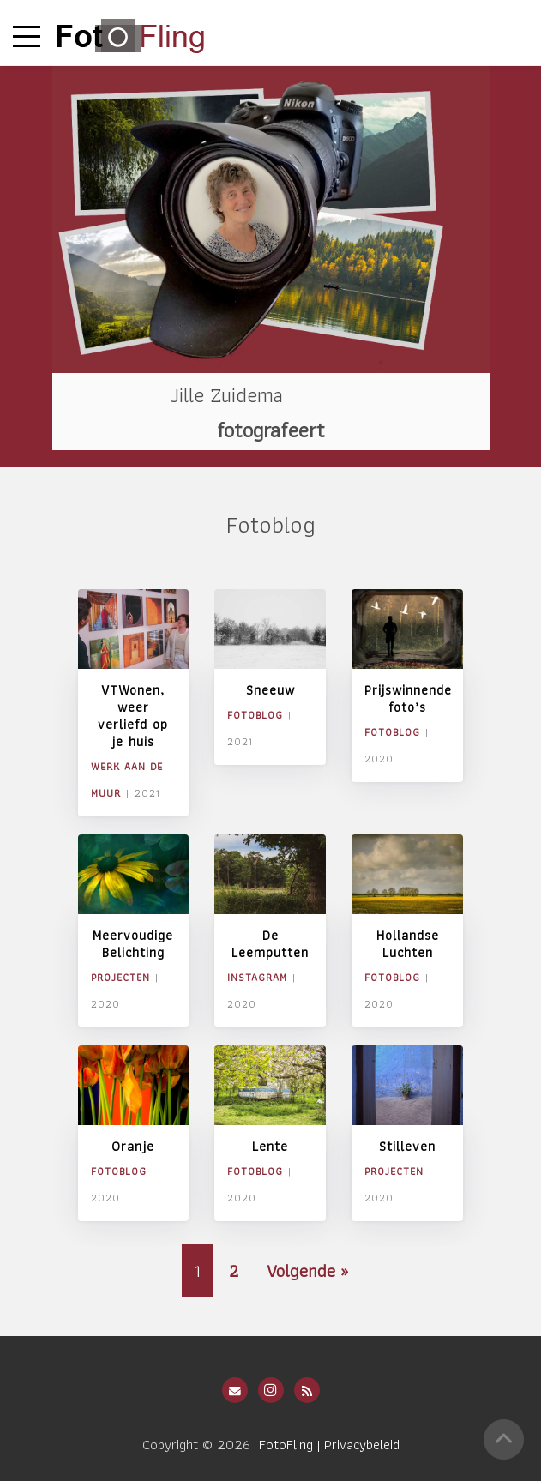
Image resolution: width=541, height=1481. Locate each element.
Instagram (257, 977)
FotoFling (286, 1444)
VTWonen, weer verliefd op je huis (133, 715)
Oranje (132, 1146)
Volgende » (307, 1270)
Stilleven (407, 1146)
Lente (270, 1146)
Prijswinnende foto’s (408, 698)
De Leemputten (270, 943)
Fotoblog (255, 715)
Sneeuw (270, 690)
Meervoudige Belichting (133, 943)
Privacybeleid (362, 1444)
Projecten (120, 977)
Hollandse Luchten (407, 943)
